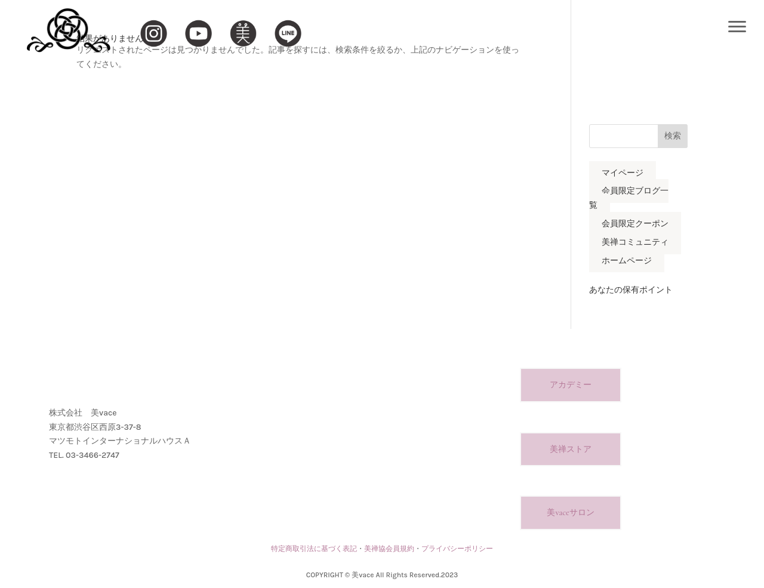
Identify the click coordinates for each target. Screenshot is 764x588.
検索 (672, 136)
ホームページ (627, 260)
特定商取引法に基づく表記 (314, 548)
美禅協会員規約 (389, 548)
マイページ (622, 173)
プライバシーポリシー (457, 548)
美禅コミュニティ (635, 242)
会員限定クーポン (635, 223)
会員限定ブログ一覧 (628, 198)
